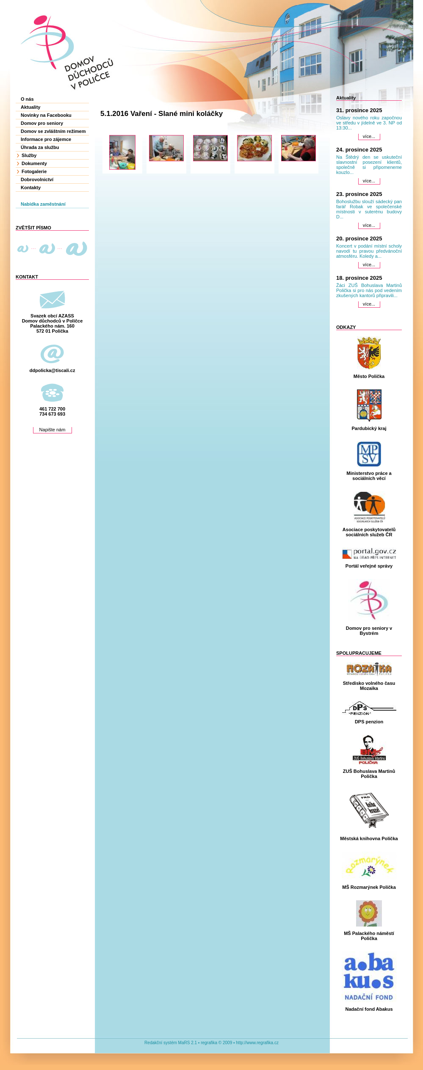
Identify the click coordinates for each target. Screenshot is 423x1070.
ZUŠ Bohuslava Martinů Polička (369, 774)
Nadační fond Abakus (369, 1009)
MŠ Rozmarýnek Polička (369, 887)
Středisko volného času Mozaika (369, 686)
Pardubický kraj (369, 428)
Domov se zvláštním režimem (53, 131)
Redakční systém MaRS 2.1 (170, 1042)
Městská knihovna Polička (369, 838)
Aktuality (30, 107)
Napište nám (52, 429)
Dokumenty (34, 163)
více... (369, 136)
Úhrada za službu (40, 147)
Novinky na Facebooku (46, 115)
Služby (29, 155)
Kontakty (31, 187)
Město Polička (369, 376)
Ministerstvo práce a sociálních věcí (368, 476)
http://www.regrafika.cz (257, 1042)
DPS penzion (369, 721)
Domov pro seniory (42, 123)
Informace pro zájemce (46, 139)
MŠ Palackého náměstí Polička (369, 936)
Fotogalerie (34, 171)
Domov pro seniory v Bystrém (369, 631)
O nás (27, 99)
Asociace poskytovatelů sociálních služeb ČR (369, 532)
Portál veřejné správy (369, 565)
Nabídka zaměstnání (43, 204)
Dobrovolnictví (37, 179)
